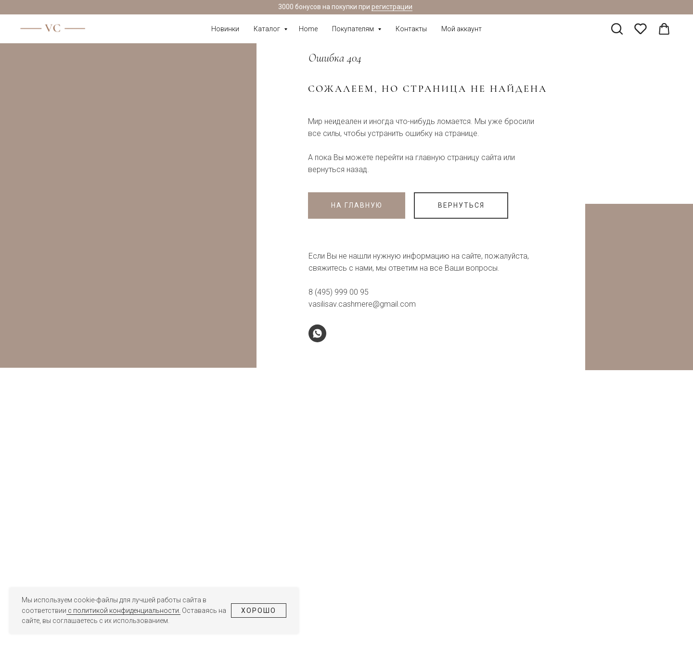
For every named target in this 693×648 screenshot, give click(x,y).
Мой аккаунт (461, 29)
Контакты (411, 29)
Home (308, 29)
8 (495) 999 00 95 (338, 292)
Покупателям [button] (353, 29)
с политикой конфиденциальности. (123, 610)
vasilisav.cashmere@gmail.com (362, 304)
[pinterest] (640, 29)
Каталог (268, 29)
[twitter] (617, 29)
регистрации (392, 7)
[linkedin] (664, 29)
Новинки (225, 29)
